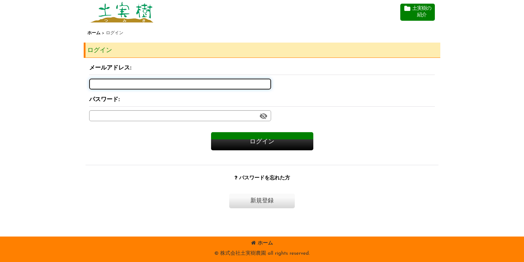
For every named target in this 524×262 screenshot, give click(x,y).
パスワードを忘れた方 (262, 178)
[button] (417, 12)
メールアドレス (109, 68)
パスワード (103, 100)
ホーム (262, 243)
